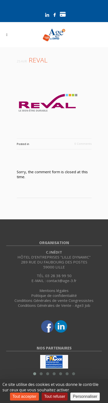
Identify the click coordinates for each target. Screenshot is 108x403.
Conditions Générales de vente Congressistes (54, 300)
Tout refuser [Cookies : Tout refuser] (54, 396)
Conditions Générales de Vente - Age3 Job (54, 305)
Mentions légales (54, 290)
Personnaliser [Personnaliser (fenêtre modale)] (85, 396)
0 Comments (83, 143)
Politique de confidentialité (54, 295)
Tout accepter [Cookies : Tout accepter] (24, 396)
